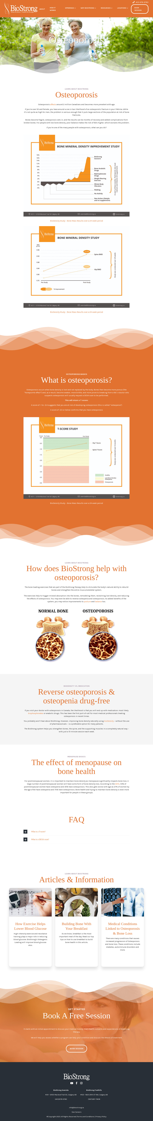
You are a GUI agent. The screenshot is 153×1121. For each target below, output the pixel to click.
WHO (117, 784)
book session (76, 1048)
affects (53, 104)
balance (98, 601)
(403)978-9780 (61, 1099)
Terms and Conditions (85, 1117)
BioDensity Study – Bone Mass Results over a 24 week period (76, 221)
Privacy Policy (101, 1117)
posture (87, 601)
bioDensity (109, 721)
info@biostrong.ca (76, 1108)
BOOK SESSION (138, 9)
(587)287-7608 (94, 1099)
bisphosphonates (35, 713)
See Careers (76, 1112)
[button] (70, 8)
